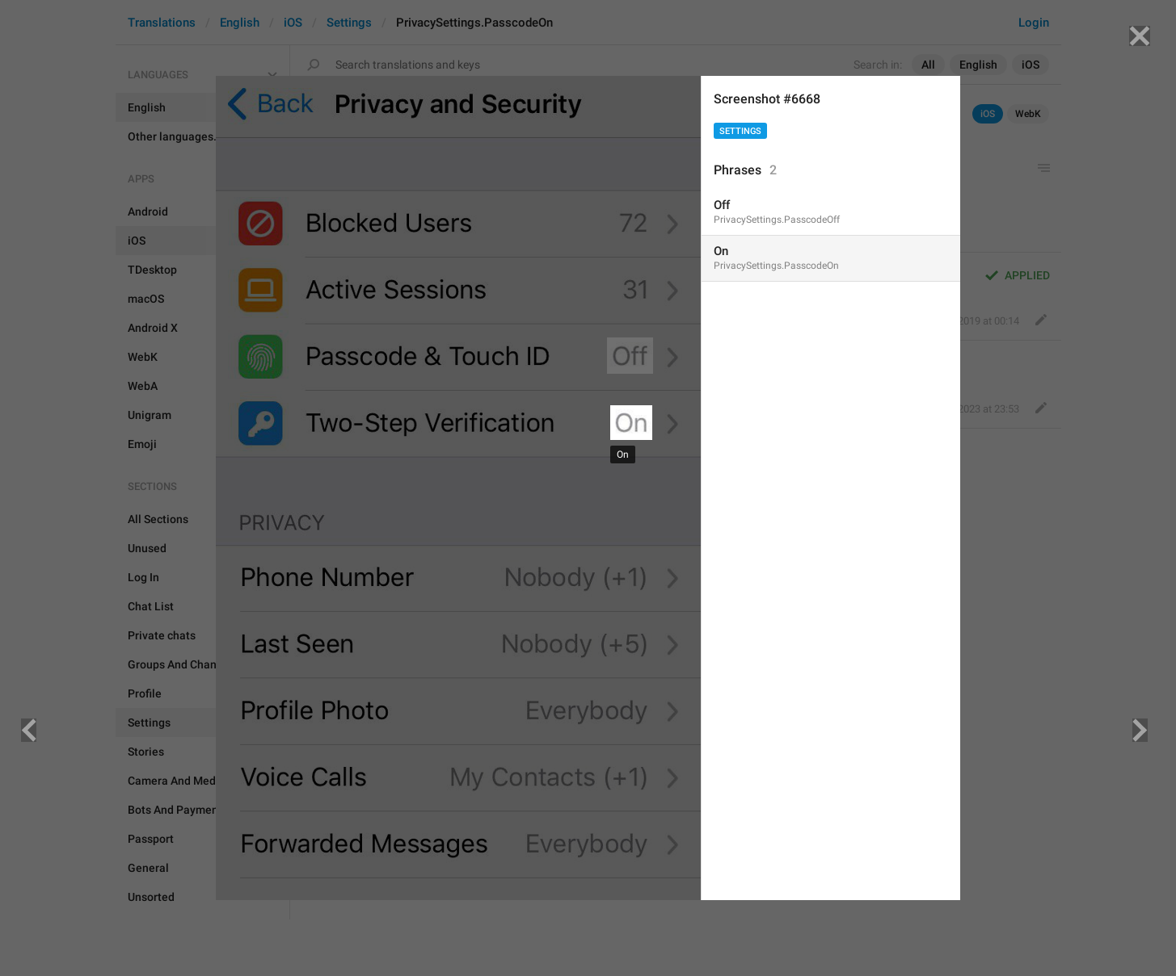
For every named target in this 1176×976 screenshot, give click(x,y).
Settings (740, 131)
